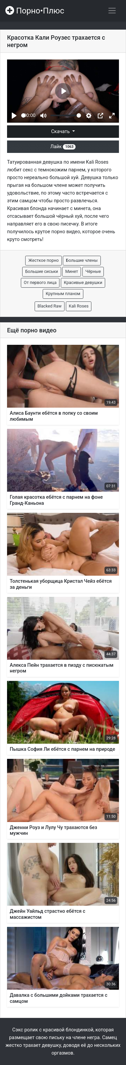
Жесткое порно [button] (43, 260)
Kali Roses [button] (79, 306)
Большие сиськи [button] (41, 271)
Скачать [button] (61, 131)
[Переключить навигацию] (112, 10)
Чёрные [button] (93, 271)
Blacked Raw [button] (50, 306)
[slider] (23, 115)
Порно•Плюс (34, 10)
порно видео (65, 232)
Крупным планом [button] (63, 293)
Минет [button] (71, 271)
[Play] (14, 115)
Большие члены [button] (81, 260)
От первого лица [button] (40, 282)
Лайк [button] (63, 147)
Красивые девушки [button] (83, 282)
